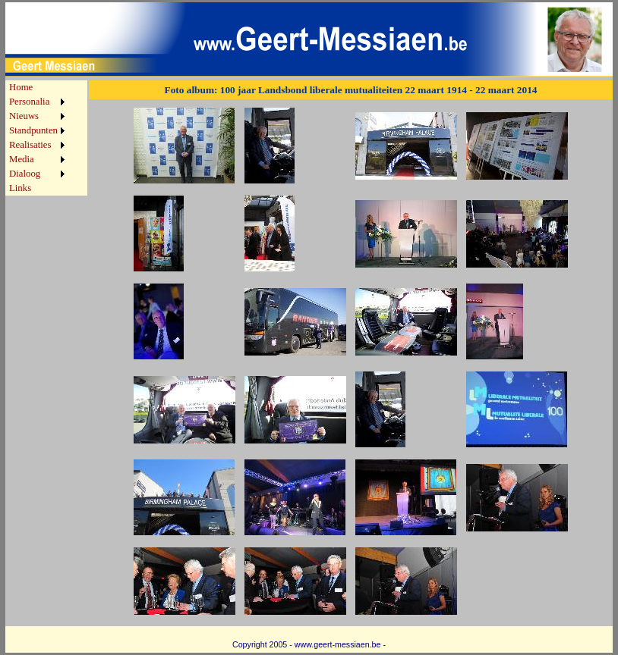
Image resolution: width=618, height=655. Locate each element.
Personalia (29, 101)
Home (21, 87)
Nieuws (24, 116)
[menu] (36, 138)
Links (20, 188)
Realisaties (30, 144)
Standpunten (33, 130)
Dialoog (24, 173)
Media (21, 159)
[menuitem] (36, 87)
